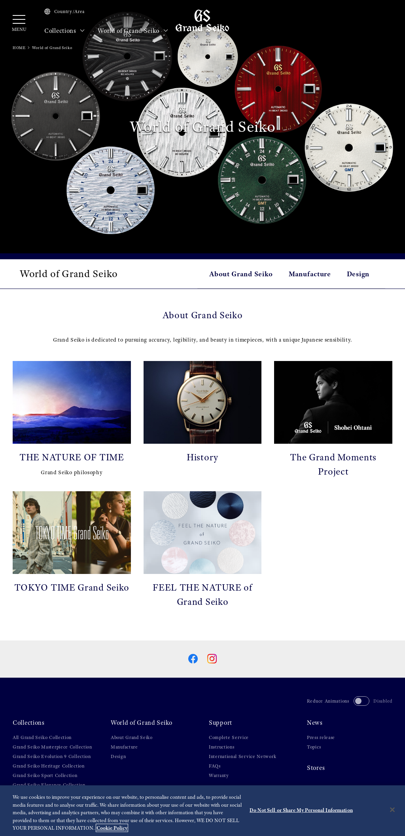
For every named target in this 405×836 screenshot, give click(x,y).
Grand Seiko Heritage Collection (49, 766)
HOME (19, 47)
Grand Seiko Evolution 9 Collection (52, 756)
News (315, 723)
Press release (321, 737)
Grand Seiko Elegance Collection (49, 785)
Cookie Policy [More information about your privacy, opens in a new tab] (112, 828)
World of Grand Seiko (133, 31)
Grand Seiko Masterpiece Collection (52, 747)
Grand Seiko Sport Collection (45, 775)
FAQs (215, 766)
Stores (316, 768)
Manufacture (310, 273)
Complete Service (229, 737)
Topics (314, 747)
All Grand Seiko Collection (42, 737)
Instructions (221, 747)
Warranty (219, 775)
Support (220, 723)
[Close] (392, 810)
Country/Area (64, 11)
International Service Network (242, 756)
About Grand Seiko (241, 273)
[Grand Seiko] (202, 20)
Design (358, 273)
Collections (64, 31)
